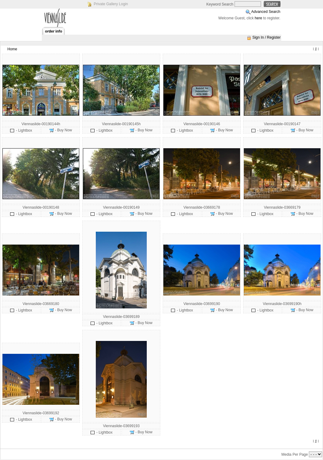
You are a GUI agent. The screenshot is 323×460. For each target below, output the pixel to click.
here (258, 18)
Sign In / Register (266, 37)
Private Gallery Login (111, 4)
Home (12, 49)
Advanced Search (265, 12)
